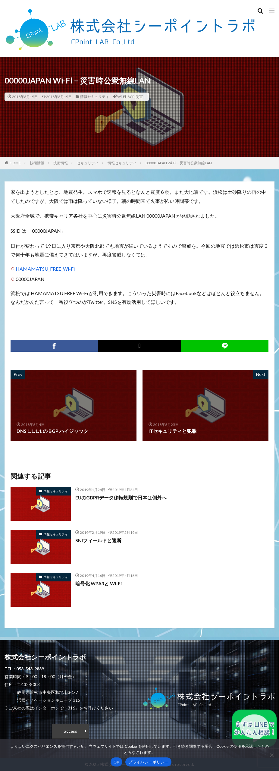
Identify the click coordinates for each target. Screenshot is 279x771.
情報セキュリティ (94, 96)
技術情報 (37, 163)
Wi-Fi (121, 96)
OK (116, 762)
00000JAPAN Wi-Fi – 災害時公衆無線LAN (179, 163)
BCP (130, 96)
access (70, 731)
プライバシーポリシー (148, 762)
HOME (15, 163)
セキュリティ (88, 163)
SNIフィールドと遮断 (98, 540)
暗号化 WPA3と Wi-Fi (98, 583)
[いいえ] (271, 755)
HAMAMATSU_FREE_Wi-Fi (45, 269)
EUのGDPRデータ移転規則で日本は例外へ (121, 497)
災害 (139, 96)
